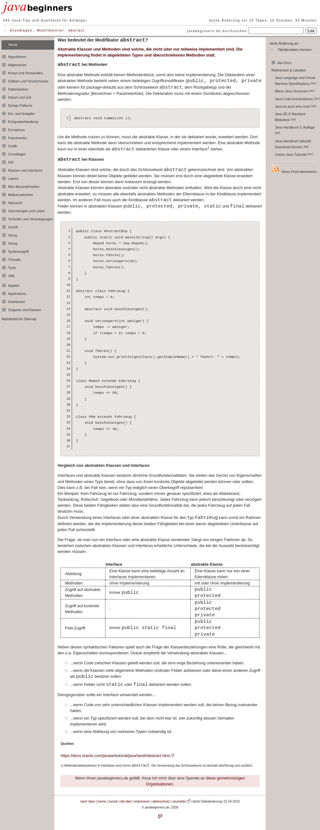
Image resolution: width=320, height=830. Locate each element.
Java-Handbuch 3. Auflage (295, 129)
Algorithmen (14, 56)
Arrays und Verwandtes (22, 72)
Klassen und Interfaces (22, 169)
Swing (9, 242)
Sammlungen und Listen (23, 210)
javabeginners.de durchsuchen (217, 31)
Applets (10, 284)
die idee (126, 801)
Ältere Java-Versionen (294, 91)
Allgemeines (14, 64)
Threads (11, 258)
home (102, 801)
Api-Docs (281, 62)
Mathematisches (17, 194)
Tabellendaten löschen (294, 49)
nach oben (87, 801)
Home (12, 44)
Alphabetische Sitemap (19, 319)
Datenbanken (15, 88)
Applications (14, 292)
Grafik (9, 145)
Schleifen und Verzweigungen (27, 218)
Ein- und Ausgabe (18, 112)
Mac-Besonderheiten (20, 185)
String (9, 234)
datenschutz (161, 801)
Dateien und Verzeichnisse (25, 80)
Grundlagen (21, 30)
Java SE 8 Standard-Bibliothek (290, 117)
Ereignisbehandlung (20, 121)
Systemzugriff (15, 250)
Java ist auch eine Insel (295, 106)
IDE (8, 161)
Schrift (10, 226)
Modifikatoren (50, 30)
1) (62, 765)
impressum (142, 801)
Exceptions (13, 129)
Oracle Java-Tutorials (294, 154)
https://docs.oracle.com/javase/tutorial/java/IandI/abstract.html (115, 755)
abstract (77, 30)
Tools (9, 267)
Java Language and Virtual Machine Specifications (295, 80)
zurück (113, 801)
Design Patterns (17, 104)
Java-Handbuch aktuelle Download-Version (293, 144)
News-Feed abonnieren (294, 168)
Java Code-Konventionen (297, 99)
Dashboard (13, 301)
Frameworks (14, 137)
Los (311, 30)
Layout (10, 177)
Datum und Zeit (16, 96)
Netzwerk (12, 202)
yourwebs (179, 801)
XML (8, 275)
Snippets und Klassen (21, 309)
